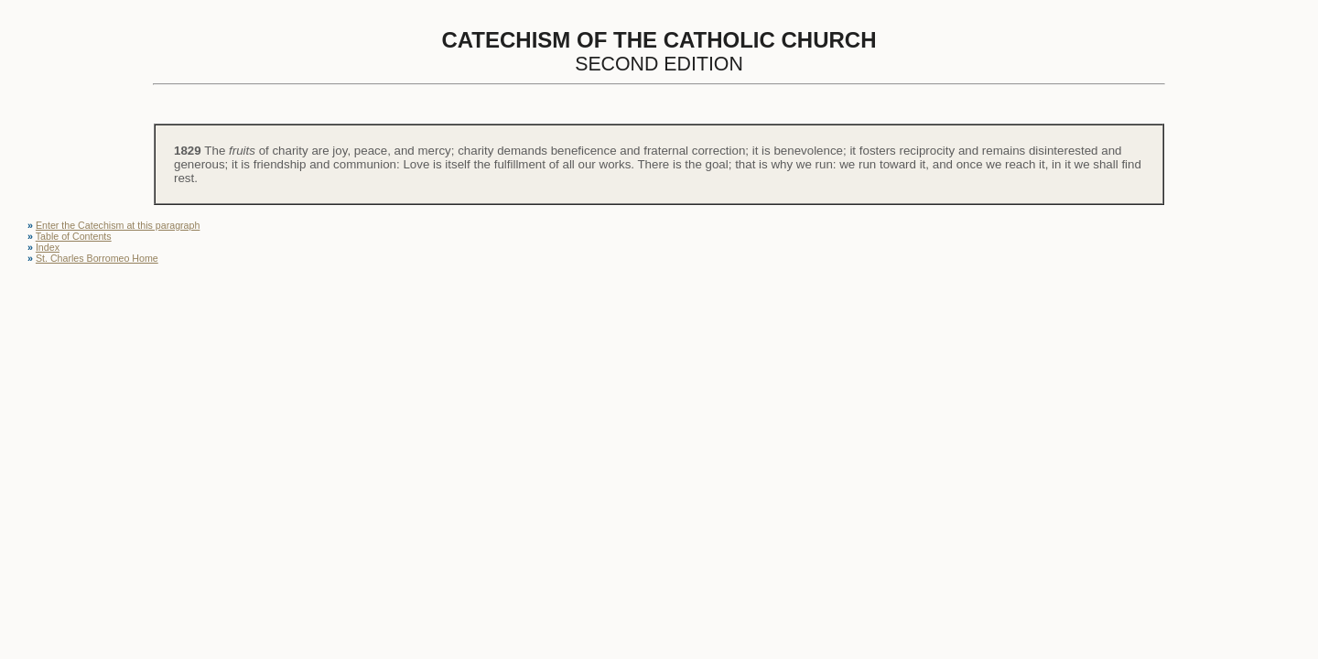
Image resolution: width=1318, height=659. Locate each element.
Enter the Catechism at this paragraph (118, 225)
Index (47, 247)
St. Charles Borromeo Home (97, 258)
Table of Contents (74, 236)
